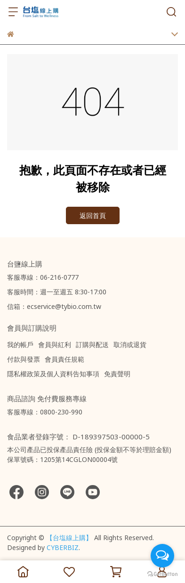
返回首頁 (93, 215)
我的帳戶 (20, 344)
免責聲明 (117, 373)
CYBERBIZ (63, 547)
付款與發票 (23, 359)
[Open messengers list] (162, 555)
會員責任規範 (64, 359)
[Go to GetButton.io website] (162, 573)
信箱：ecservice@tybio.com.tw (54, 306)
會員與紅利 (54, 344)
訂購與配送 (92, 344)
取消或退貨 (129, 344)
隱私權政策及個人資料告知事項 (53, 373)
